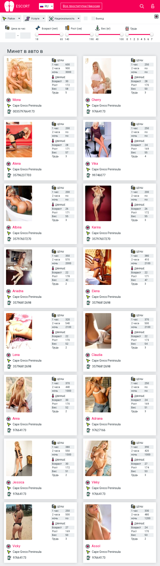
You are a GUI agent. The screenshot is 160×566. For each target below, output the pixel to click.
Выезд (100, 18)
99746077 (98, 175)
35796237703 (22, 175)
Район (8, 19)
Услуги (32, 19)
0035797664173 (24, 111)
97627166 (98, 430)
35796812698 (22, 303)
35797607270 (22, 239)
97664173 (98, 111)
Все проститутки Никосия (81, 6)
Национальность (61, 19)
